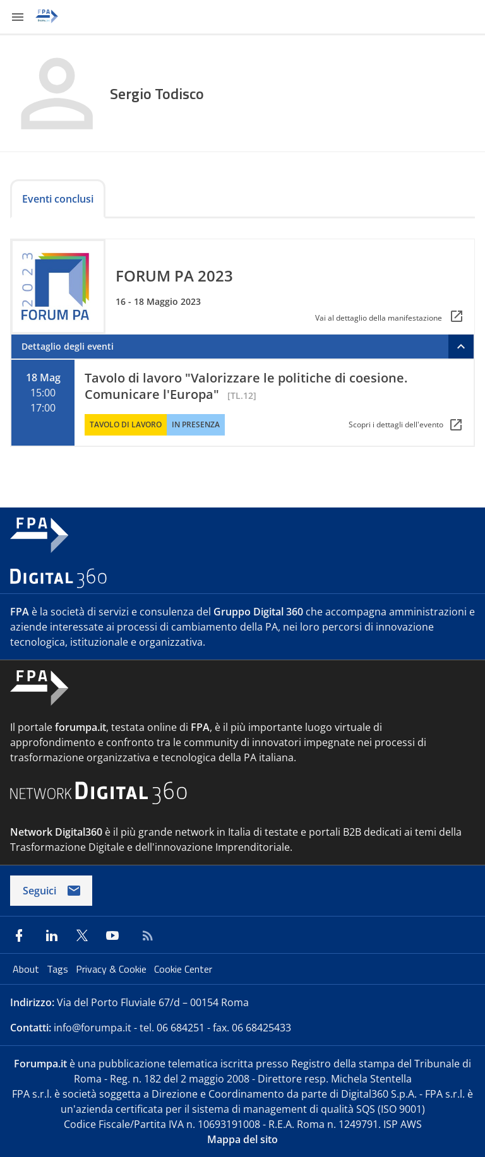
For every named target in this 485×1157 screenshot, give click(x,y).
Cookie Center (183, 968)
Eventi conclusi (57, 199)
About (27, 968)
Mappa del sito (242, 1139)
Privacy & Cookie (112, 968)
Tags (59, 968)
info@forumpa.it (92, 1028)
